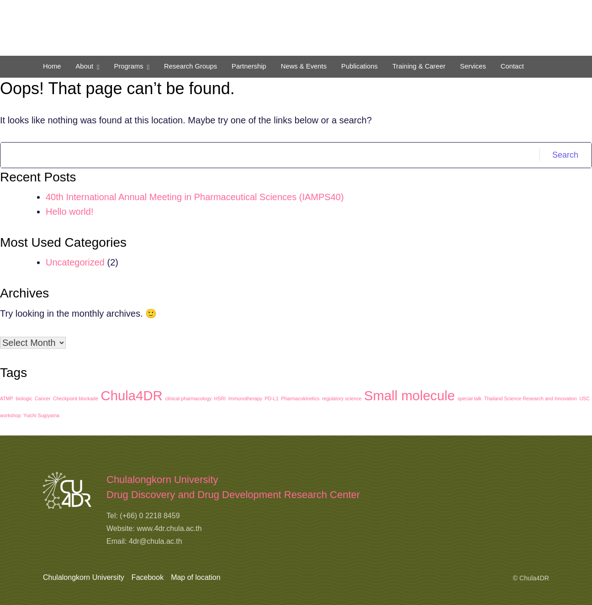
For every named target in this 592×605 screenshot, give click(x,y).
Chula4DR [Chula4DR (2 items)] (132, 395)
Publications (359, 66)
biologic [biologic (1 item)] (24, 398)
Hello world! (69, 212)
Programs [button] (128, 66)
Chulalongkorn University (83, 577)
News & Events (304, 66)
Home (52, 66)
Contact (512, 66)
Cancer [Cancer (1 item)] (42, 398)
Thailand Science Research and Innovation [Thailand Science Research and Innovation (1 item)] (530, 398)
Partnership (249, 66)
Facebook (148, 577)
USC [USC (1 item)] (584, 398)
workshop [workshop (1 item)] (10, 415)
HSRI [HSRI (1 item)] (220, 398)
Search (565, 154)
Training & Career (418, 66)
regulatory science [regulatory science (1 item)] (341, 398)
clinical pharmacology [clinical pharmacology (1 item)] (188, 398)
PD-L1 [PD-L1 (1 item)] (271, 398)
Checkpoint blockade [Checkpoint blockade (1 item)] (75, 398)
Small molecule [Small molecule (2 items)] (409, 395)
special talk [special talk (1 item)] (469, 398)
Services (473, 66)
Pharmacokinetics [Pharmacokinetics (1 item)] (300, 398)
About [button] (84, 66)
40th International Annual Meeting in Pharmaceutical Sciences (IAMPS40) (195, 197)
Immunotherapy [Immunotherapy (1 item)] (245, 398)
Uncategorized (75, 262)
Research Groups (190, 66)
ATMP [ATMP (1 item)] (6, 398)
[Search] (269, 155)
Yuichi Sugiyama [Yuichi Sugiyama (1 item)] (41, 415)
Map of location (196, 577)
